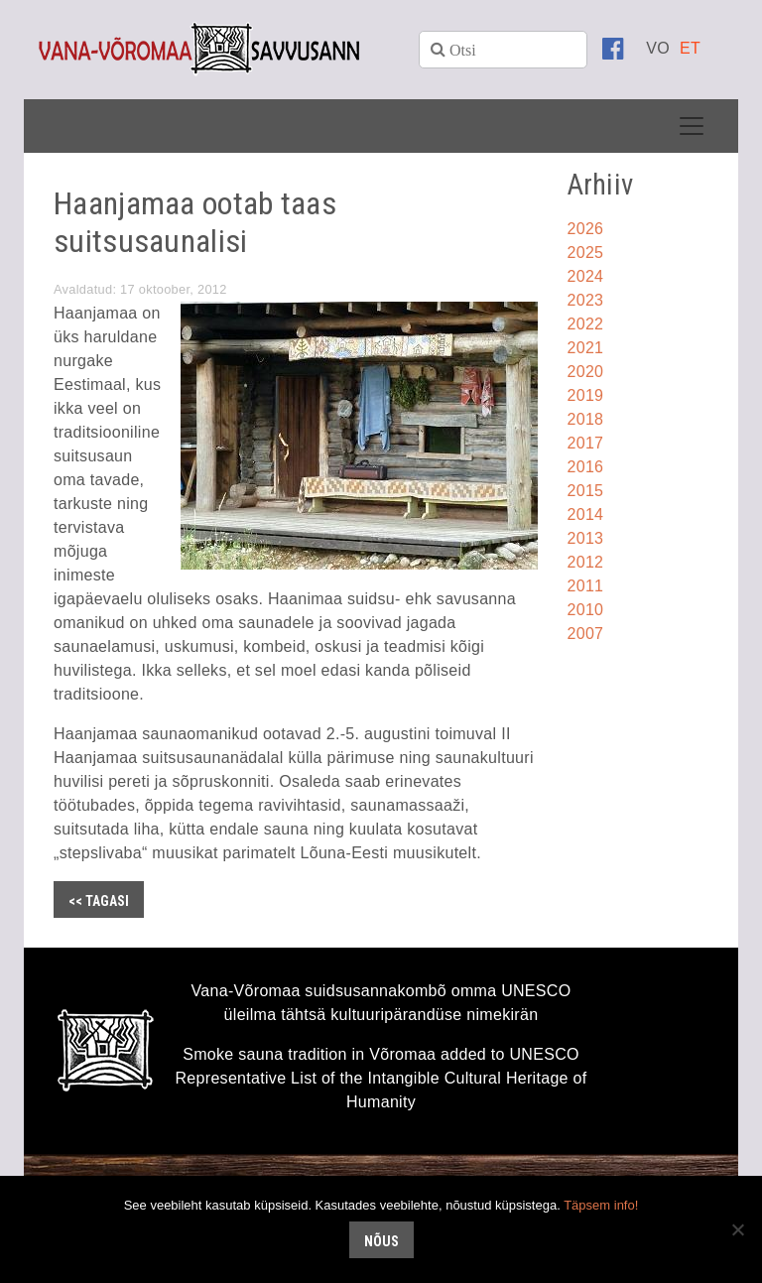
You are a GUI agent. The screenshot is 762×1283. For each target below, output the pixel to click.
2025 (586, 252)
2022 (586, 324)
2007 (586, 633)
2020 (586, 371)
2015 (586, 490)
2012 (586, 562)
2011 (586, 585)
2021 (586, 347)
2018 (586, 419)
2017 (586, 443)
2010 (586, 609)
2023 (586, 300)
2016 (586, 466)
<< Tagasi (98, 901)
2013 (586, 538)
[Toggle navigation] (691, 126)
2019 (586, 395)
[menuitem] (658, 48)
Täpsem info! (601, 1205)
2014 (586, 514)
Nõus (381, 1241)
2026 (586, 228)
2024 (586, 276)
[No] (737, 1229)
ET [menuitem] (690, 48)
